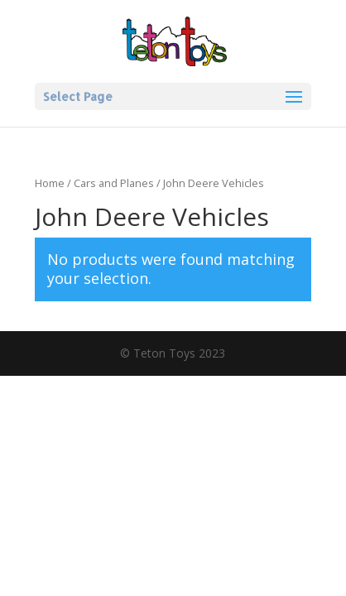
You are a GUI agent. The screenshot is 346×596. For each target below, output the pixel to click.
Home (50, 182)
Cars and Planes (114, 182)
